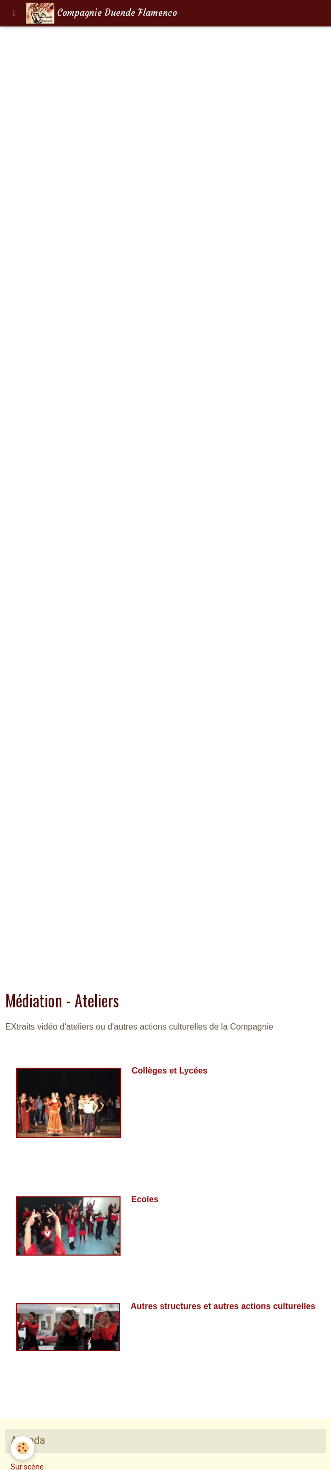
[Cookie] (22, 1448)
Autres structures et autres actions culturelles (223, 1306)
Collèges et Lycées (169, 1070)
